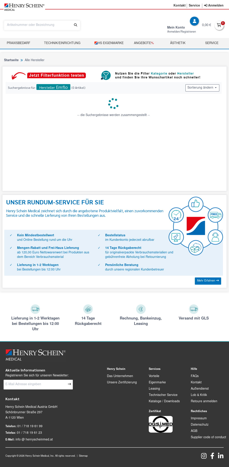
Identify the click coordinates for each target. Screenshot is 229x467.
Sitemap (83, 456)
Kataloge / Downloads (164, 401)
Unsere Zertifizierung (122, 382)
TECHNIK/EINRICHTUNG (62, 43)
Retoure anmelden (204, 401)
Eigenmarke (157, 382)
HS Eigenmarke (109, 43)
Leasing (154, 389)
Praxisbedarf (18, 43)
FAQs (195, 376)
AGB (194, 431)
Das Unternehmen (120, 376)
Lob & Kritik (199, 395)
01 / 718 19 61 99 (29, 426)
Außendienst (200, 389)
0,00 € (206, 25)
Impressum (199, 418)
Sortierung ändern (202, 87)
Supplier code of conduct (208, 437)
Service (211, 43)
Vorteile (154, 376)
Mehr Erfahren (208, 280)
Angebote (144, 43)
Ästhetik (177, 43)
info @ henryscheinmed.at (34, 439)
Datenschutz (200, 425)
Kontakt (196, 382)
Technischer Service (163, 395)
